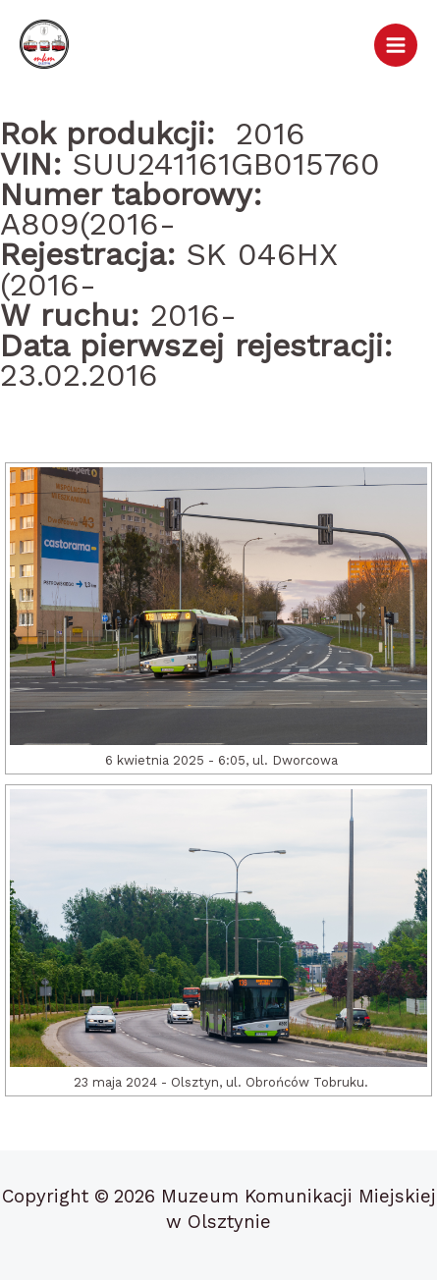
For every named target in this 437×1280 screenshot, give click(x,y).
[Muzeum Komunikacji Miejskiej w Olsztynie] (44, 44)
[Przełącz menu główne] (395, 45)
